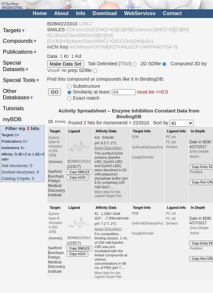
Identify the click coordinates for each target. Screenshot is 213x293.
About (61, 13)
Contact (172, 13)
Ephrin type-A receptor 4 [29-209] (55, 146)
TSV (124, 63)
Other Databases (18, 94)
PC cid (170, 137)
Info (80, 13)
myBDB (12, 119)
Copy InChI (77, 177)
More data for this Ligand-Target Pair (108, 194)
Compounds (20, 41)
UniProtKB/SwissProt (147, 147)
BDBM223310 (79, 161)
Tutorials (13, 108)
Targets (14, 30)
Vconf (54, 70)
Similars (172, 147)
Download (105, 13)
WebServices (140, 13)
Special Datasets (16, 66)
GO (54, 91)
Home (40, 13)
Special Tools (21, 80)
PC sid (170, 142)
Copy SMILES (79, 172)
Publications (20, 52)
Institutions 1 (12, 148)
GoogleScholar (142, 157)
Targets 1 (10, 135)
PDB (135, 137)
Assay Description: (108, 148)
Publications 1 (14, 141)
